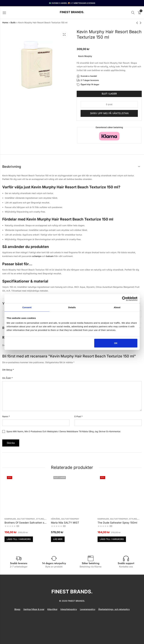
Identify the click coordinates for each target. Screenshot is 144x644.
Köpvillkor (52, 609)
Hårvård (55, 519)
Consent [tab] (27, 307)
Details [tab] (72, 307)
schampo (36, 256)
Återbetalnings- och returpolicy (114, 609)
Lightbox (64, 34)
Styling (40, 519)
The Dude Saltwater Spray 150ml (117, 522)
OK (116, 343)
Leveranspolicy (87, 609)
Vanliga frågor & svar (33, 609)
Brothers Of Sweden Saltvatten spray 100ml (31, 522)
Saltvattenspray (26, 519)
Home (5, 22)
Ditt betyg (8, 369)
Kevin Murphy (85, 56)
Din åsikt (7, 378)
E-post (78, 416)
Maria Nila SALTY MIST (65, 522)
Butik (13, 22)
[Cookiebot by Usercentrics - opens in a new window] (124, 298)
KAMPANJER (10, 519)
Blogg (17, 609)
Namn (6, 416)
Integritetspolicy (68, 609)
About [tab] (117, 307)
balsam (50, 256)
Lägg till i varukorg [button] (19, 539)
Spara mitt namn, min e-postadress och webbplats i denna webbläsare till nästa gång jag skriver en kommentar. (63, 431)
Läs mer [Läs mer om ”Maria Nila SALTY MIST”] (57, 539)
